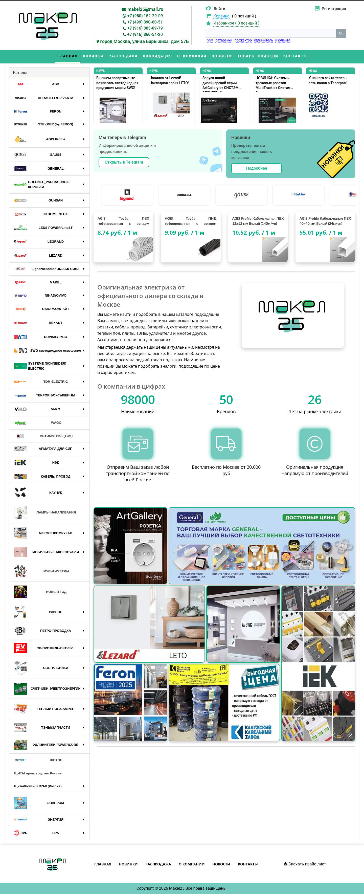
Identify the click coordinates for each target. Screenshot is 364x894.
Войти (219, 8)
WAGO (37, 423)
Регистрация (334, 8)
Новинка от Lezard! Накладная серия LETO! (169, 80)
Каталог (20, 72)
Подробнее (256, 168)
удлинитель (263, 40)
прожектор (243, 40)
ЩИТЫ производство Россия (38, 773)
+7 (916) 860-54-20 (145, 34)
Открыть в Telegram (124, 162)
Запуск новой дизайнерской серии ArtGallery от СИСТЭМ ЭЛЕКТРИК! (220, 84)
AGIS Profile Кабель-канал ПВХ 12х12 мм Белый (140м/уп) (258, 221)
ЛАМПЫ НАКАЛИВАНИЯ (45, 512)
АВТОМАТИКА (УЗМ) (43, 436)
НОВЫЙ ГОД (40, 592)
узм (210, 40)
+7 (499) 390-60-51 (145, 22)
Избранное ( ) (236, 23)
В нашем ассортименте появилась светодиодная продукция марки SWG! (117, 83)
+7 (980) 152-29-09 (145, 15)
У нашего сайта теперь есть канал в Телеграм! (328, 80)
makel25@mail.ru (145, 9)
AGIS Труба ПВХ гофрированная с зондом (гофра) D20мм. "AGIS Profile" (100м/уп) (123, 221)
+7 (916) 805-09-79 (145, 28)
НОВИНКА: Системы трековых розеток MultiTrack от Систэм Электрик (273, 84)
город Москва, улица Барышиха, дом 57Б (144, 41)
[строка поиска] (271, 33)
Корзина (221, 16)
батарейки (223, 40)
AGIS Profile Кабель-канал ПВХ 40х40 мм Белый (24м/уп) (325, 221)
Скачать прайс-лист (305, 864)
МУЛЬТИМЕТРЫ (41, 571)
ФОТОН (38, 760)
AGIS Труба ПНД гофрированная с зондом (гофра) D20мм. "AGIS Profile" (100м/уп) (190, 221)
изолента (282, 40)
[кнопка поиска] (341, 33)
